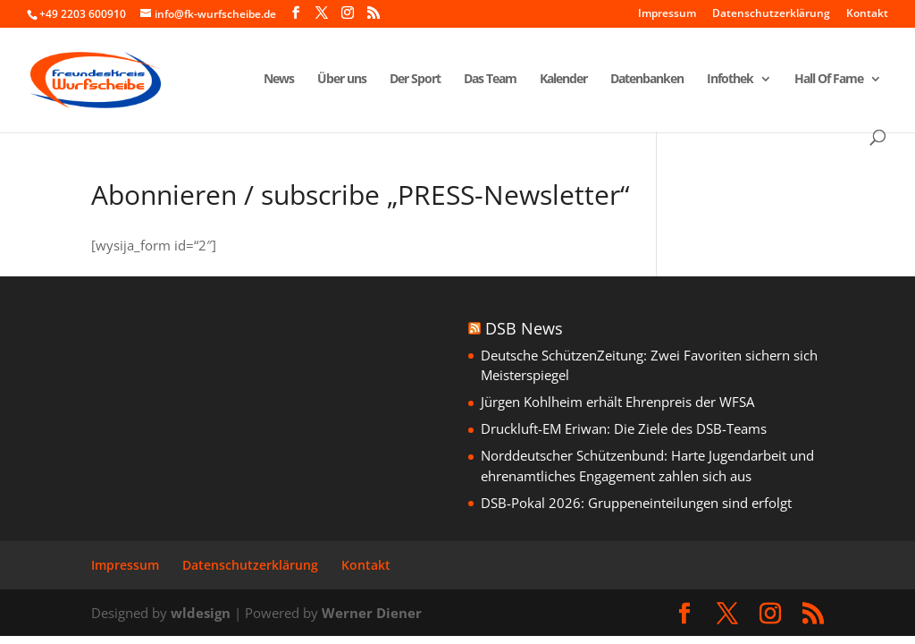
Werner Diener (372, 613)
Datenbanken (647, 79)
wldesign (201, 613)
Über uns (341, 79)
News (279, 79)
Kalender (563, 79)
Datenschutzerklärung (771, 14)
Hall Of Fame (828, 79)
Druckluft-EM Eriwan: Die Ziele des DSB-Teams (624, 428)
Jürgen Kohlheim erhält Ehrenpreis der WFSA (617, 402)
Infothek (730, 79)
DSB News (524, 328)
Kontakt (867, 14)
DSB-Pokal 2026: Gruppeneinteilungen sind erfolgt (636, 503)
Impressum (667, 14)
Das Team (490, 79)
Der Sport (415, 79)
